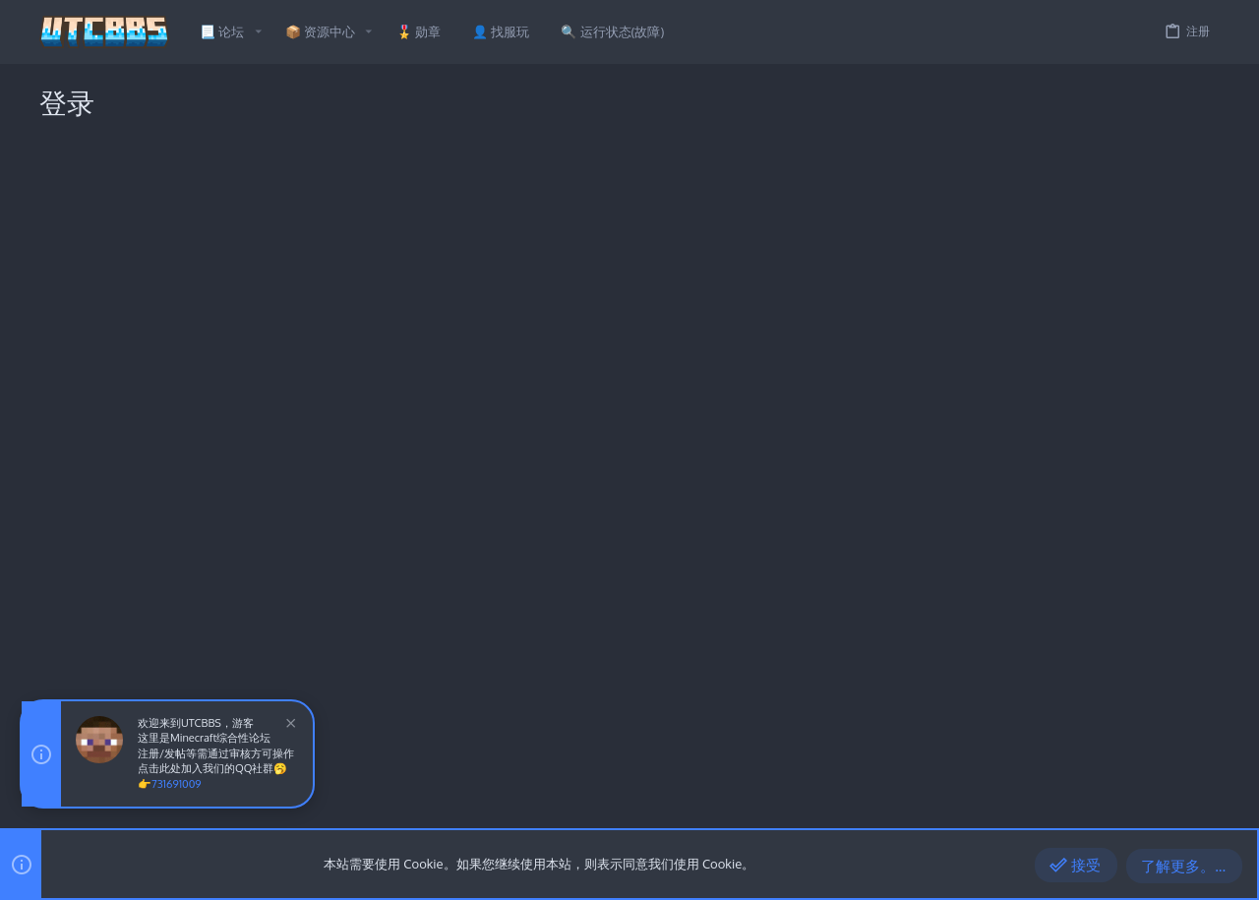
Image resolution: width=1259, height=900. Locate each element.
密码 (386, 315)
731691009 (176, 784)
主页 (1153, 805)
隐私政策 (1070, 805)
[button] (258, 32)
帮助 (1117, 805)
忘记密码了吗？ (488, 341)
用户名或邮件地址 (348, 252)
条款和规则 (1005, 805)
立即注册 (663, 537)
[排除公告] (288, 725)
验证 (386, 388)
